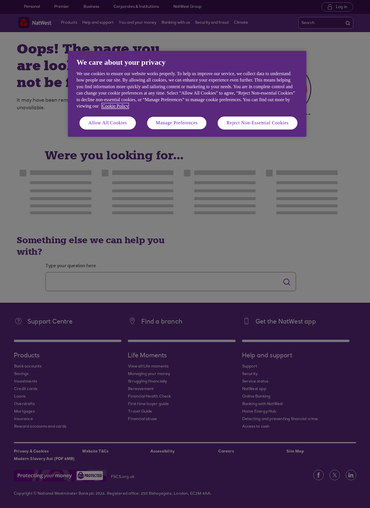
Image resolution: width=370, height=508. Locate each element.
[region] (187, 94)
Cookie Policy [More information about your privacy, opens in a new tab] (115, 106)
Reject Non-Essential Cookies (257, 122)
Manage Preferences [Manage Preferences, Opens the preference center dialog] (177, 122)
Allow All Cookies (107, 122)
